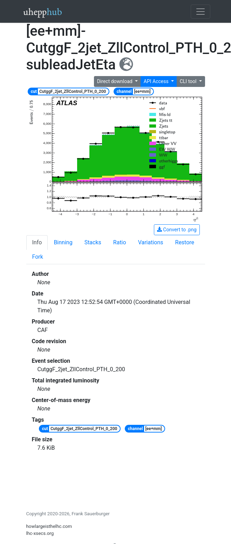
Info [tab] (37, 242)
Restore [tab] (185, 242)
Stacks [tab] (92, 242)
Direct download (115, 81)
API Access (157, 81)
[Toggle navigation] (200, 12)
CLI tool (189, 81)
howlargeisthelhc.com (49, 526)
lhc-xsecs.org (40, 533)
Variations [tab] (150, 242)
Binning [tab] (63, 242)
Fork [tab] (37, 256)
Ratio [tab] (119, 242)
